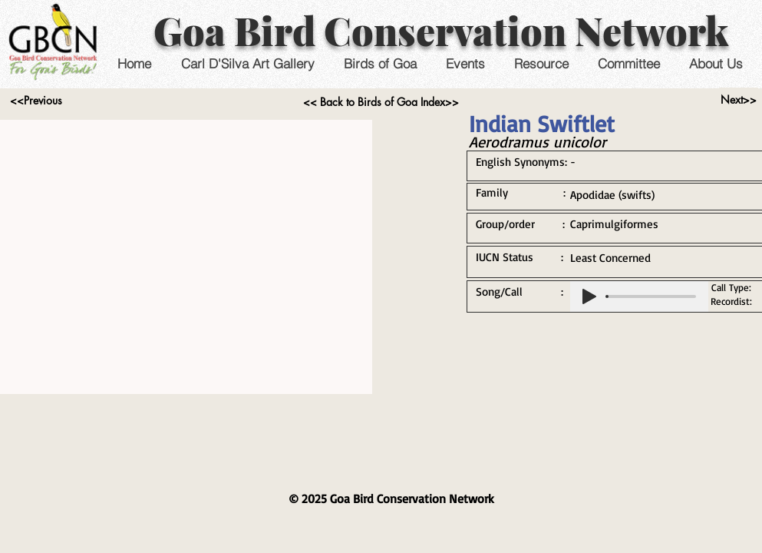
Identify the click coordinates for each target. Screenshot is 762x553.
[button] (465, 63)
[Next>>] (738, 100)
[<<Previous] (36, 100)
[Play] (589, 296)
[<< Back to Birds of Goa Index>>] (381, 102)
